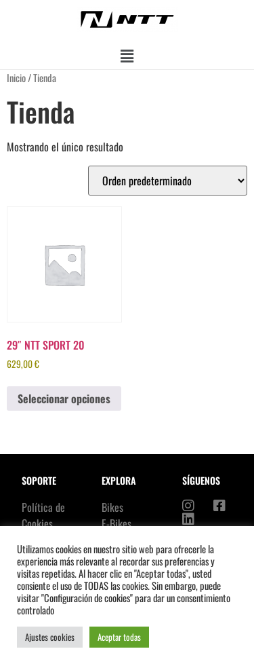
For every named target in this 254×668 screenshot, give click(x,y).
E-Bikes (116, 523)
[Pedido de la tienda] (167, 181)
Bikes (112, 507)
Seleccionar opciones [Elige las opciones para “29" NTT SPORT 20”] (64, 398)
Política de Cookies (43, 515)
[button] (126, 55)
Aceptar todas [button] (119, 637)
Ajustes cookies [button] (50, 637)
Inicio (16, 77)
